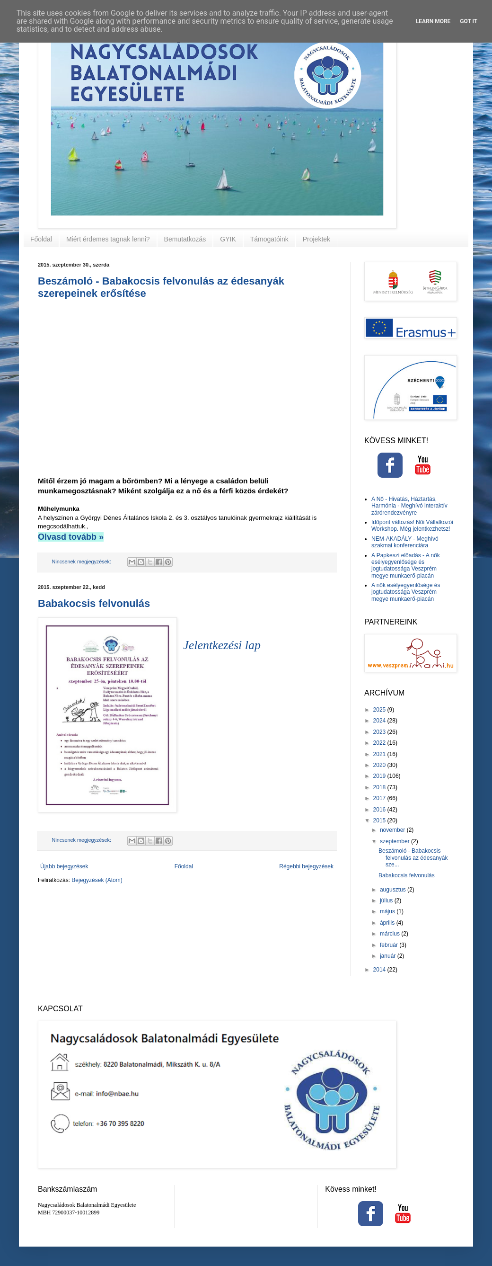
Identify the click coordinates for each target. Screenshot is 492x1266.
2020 (380, 765)
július (387, 900)
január (388, 956)
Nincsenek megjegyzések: (82, 561)
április (388, 922)
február (389, 945)
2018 (380, 787)
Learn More (433, 21)
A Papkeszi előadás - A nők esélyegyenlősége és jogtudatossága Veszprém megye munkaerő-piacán (405, 565)
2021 (380, 754)
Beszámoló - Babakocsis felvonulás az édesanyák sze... (413, 857)
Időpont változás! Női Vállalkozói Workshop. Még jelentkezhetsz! (412, 525)
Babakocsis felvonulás (94, 603)
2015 (380, 820)
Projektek (316, 239)
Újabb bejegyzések (64, 866)
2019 (380, 776)
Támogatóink (269, 239)
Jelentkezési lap (222, 645)
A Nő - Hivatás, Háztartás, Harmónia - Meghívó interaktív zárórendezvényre (409, 506)
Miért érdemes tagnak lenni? (108, 239)
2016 (380, 809)
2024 (380, 720)
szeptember (395, 841)
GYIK (228, 239)
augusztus (393, 889)
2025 (380, 709)
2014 (380, 969)
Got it (468, 21)
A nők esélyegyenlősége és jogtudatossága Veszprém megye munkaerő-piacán (405, 592)
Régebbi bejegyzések (306, 866)
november (393, 830)
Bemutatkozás (185, 239)
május (388, 911)
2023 (380, 732)
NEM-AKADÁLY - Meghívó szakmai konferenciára (405, 542)
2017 (380, 798)
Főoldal (41, 239)
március (390, 933)
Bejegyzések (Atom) (96, 880)
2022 (380, 743)
